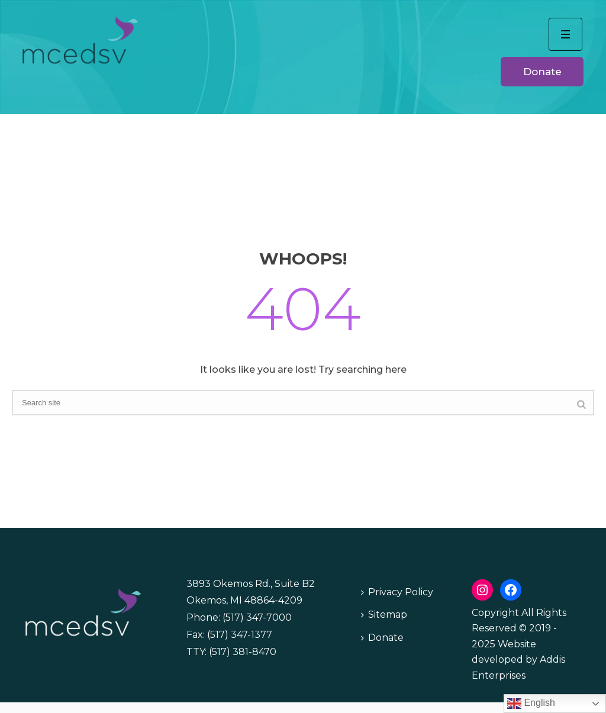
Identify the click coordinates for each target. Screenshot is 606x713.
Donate (382, 637)
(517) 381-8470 (242, 651)
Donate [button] (542, 72)
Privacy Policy (397, 592)
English (531, 703)
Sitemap (384, 614)
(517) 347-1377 (239, 634)
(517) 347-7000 (257, 617)
